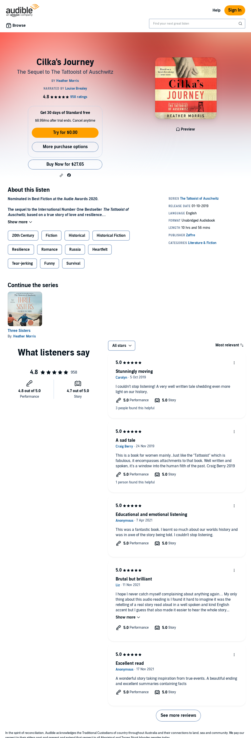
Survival (73, 263)
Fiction (51, 235)
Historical (77, 235)
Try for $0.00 (65, 132)
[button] (61, 175)
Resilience (21, 249)
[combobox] (197, 23)
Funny (49, 263)
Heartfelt (99, 249)
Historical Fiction (111, 235)
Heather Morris (24, 336)
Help (216, 10)
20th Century (23, 235)
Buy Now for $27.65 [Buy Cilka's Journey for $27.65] (65, 164)
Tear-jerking (22, 263)
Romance (49, 249)
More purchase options (65, 146)
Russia (75, 249)
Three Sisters (19, 330)
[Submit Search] (241, 23)
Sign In (234, 10)
